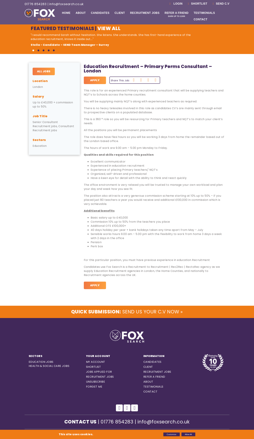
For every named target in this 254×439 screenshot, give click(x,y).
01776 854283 (35, 4)
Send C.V (220, 3)
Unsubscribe (95, 382)
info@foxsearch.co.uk (66, 4)
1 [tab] (33, 50)
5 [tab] (53, 50)
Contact (200, 19)
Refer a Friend (176, 14)
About (81, 12)
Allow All (188, 434)
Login (175, 3)
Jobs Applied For (99, 372)
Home (66, 12)
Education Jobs (41, 362)
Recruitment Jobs (144, 12)
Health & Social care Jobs (49, 366)
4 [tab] (48, 50)
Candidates (100, 12)
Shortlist (197, 3)
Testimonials (204, 12)
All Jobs (44, 71)
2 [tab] (38, 50)
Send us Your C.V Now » (127, 311)
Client (120, 12)
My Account (95, 362)
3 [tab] (43, 50)
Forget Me (94, 387)
